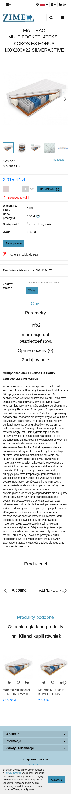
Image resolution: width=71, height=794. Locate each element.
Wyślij (31, 290)
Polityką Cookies (13, 773)
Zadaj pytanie (14, 243)
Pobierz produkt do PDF (21, 254)
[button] (62, 5)
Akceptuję (56, 779)
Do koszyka (49, 189)
